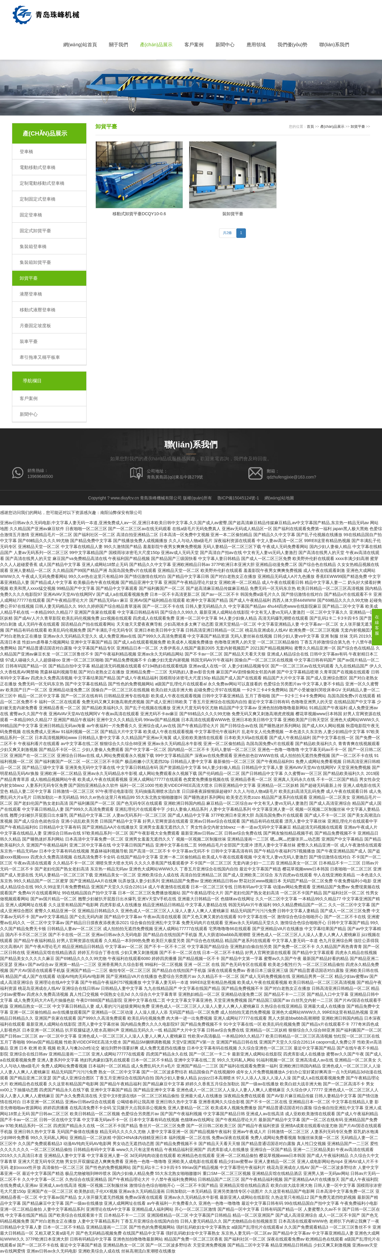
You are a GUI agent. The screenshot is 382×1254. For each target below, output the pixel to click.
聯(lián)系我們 (334, 44)
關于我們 (118, 44)
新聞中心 (225, 44)
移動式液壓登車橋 (38, 309)
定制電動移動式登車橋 (42, 183)
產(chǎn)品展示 (156, 44)
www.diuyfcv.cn (125, 498)
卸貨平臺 (29, 278)
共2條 (227, 234)
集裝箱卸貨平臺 (35, 262)
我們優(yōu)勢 (292, 44)
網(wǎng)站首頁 (80, 44)
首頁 (310, 126)
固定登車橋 (31, 214)
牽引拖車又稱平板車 (40, 357)
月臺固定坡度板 (35, 325)
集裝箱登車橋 (33, 246)
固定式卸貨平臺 (35, 230)
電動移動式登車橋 (38, 167)
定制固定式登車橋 (38, 198)
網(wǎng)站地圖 (279, 498)
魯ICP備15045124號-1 (238, 498)
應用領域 (256, 44)
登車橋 (26, 151)
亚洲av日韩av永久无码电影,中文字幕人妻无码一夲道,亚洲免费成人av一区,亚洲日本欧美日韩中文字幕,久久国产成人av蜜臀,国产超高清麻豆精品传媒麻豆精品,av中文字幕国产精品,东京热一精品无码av (184, 522)
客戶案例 (194, 44)
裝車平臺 (29, 341)
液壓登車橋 (31, 293)
